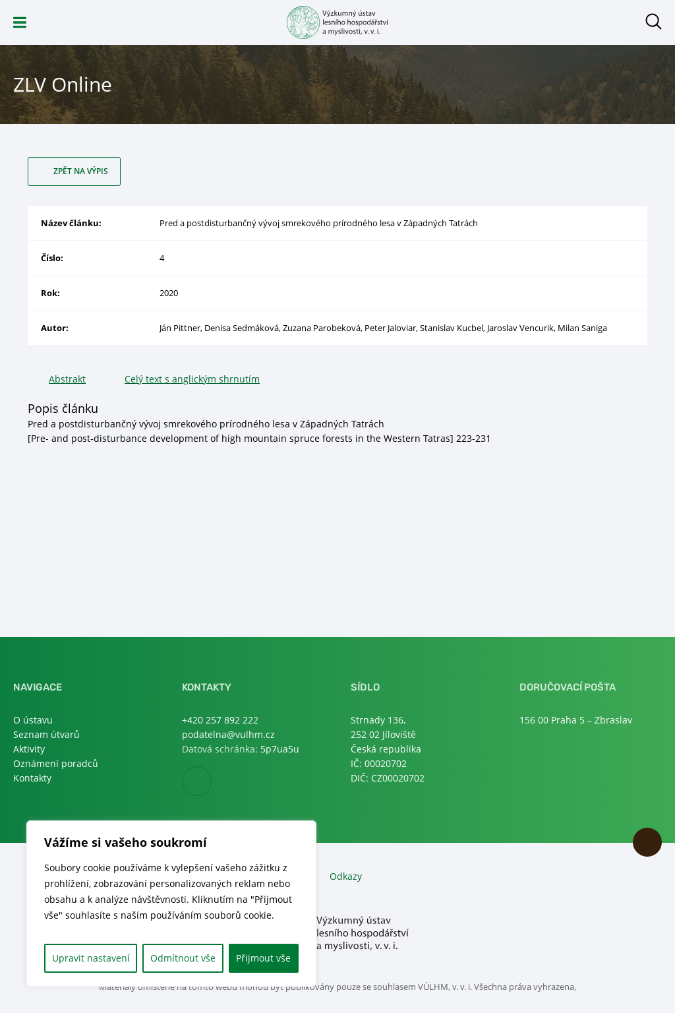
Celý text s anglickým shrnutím (192, 379)
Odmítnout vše (183, 958)
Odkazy (346, 876)
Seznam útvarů (46, 734)
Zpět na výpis (80, 171)
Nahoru (647, 842)
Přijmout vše (263, 958)
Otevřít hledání (653, 21)
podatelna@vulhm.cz (228, 734)
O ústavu (33, 720)
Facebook (211, 782)
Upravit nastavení (91, 958)
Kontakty (32, 778)
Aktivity (29, 749)
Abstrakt (67, 379)
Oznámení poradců (55, 763)
